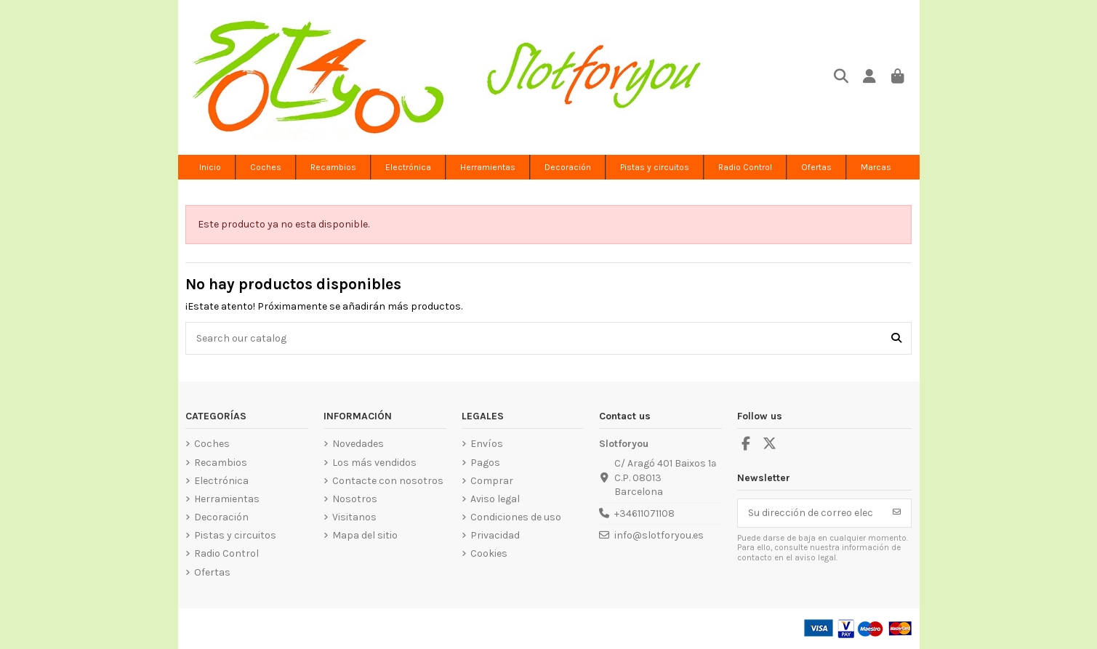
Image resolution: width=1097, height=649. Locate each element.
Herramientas (227, 499)
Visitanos (354, 517)
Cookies (488, 553)
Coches (212, 444)
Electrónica (221, 481)
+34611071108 (644, 513)
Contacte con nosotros (387, 481)
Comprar (491, 481)
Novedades (358, 444)
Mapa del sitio (365, 535)
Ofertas (212, 572)
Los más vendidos (374, 462)
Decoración (221, 517)
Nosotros (354, 499)
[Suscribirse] (897, 513)
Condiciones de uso (515, 517)
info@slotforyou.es (659, 535)
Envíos (486, 444)
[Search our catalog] (896, 338)
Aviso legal (495, 499)
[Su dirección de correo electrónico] (810, 513)
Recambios (220, 462)
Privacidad (495, 535)
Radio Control (226, 553)
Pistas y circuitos (235, 535)
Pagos (485, 462)
